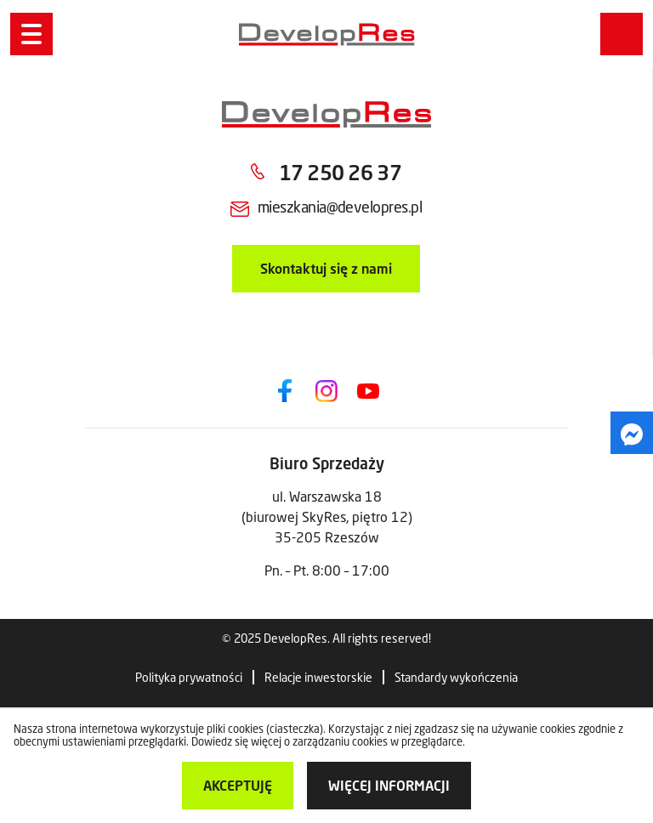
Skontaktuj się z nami (326, 268)
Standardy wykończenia (456, 677)
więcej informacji (389, 785)
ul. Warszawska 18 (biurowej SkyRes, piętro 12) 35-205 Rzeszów (326, 516)
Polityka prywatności (188, 677)
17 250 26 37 (340, 172)
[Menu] (31, 34)
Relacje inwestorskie (318, 677)
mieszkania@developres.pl (340, 206)
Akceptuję (237, 785)
